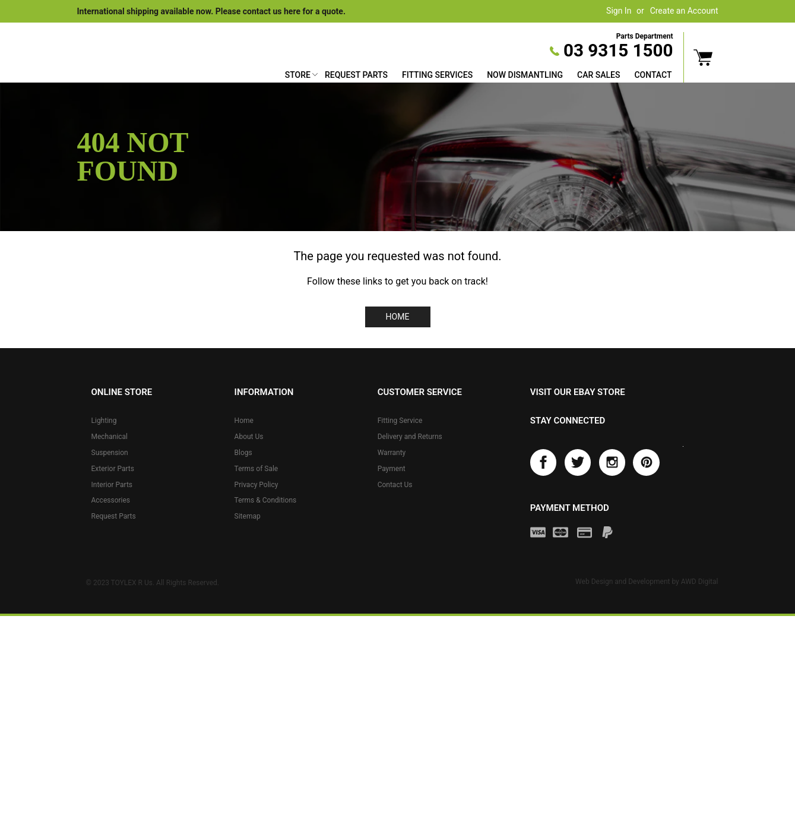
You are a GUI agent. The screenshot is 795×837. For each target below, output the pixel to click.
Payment (392, 469)
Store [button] (298, 75)
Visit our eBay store (577, 392)
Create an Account (684, 10)
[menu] (478, 76)
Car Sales (598, 75)
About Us (249, 436)
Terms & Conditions (266, 500)
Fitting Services (437, 75)
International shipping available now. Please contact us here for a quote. (211, 11)
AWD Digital (699, 581)
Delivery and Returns (410, 436)
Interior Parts (112, 485)
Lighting (104, 420)
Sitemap (248, 516)
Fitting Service (400, 420)
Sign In (618, 10)
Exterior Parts (112, 469)
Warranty (392, 452)
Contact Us (395, 485)
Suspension (109, 452)
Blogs (243, 452)
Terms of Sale (256, 469)
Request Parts (356, 75)
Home (398, 316)
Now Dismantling (525, 75)
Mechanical (109, 436)
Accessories (111, 500)
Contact (653, 75)
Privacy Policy (256, 485)
